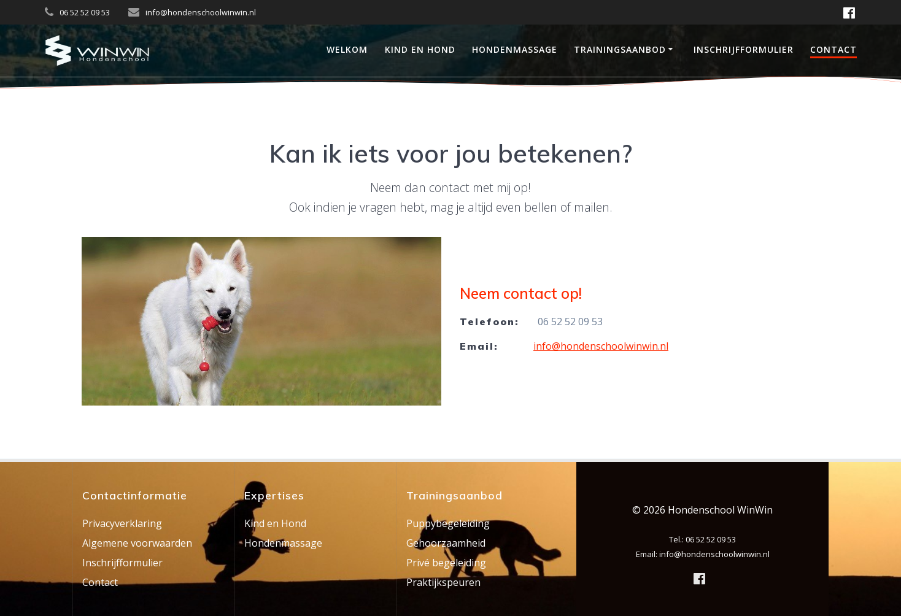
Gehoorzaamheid (445, 543)
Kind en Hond (420, 49)
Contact (833, 49)
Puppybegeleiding (448, 523)
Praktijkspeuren (443, 582)
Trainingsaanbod (620, 49)
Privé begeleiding (446, 562)
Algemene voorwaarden (137, 543)
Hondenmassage (514, 49)
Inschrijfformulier (744, 49)
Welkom (347, 49)
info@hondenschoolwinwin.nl (600, 346)
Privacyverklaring (122, 523)
